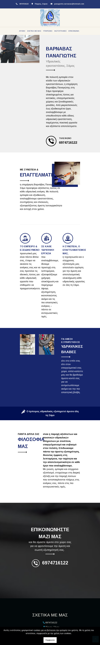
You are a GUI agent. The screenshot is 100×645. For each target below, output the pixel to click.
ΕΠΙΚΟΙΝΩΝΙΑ (73, 31)
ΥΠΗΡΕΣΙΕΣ (47, 31)
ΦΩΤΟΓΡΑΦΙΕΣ (60, 31)
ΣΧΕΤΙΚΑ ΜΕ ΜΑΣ (34, 31)
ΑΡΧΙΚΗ (22, 31)
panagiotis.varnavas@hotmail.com (69, 4)
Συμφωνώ (50, 640)
